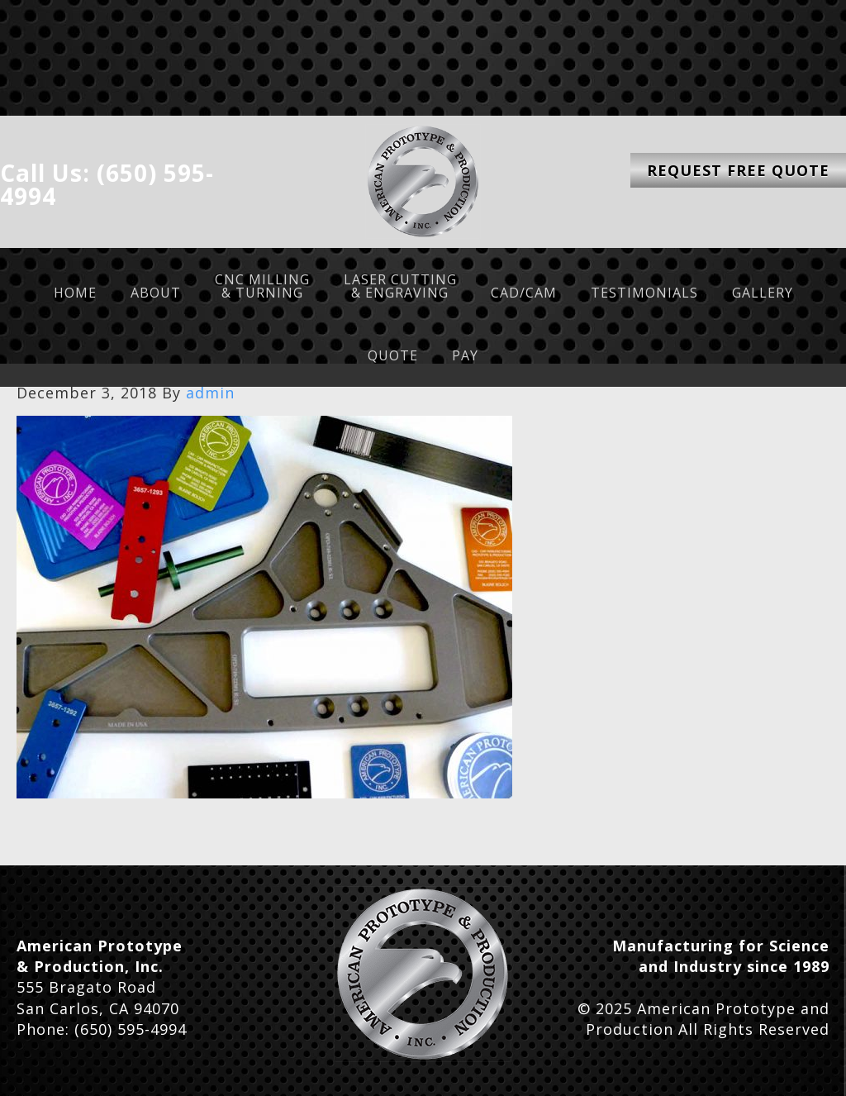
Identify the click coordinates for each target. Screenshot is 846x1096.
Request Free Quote (738, 170)
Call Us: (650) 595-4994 (107, 184)
